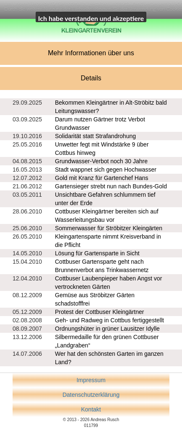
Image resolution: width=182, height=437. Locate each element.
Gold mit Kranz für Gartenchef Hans (101, 178)
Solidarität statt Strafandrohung (95, 136)
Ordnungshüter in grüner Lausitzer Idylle (107, 328)
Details (91, 78)
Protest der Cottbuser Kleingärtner (99, 311)
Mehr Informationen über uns (91, 53)
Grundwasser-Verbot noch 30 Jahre (101, 161)
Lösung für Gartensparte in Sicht (97, 253)
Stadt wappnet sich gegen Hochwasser (105, 169)
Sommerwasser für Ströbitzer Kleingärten (108, 228)
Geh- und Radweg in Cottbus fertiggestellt (109, 320)
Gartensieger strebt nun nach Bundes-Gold (111, 186)
